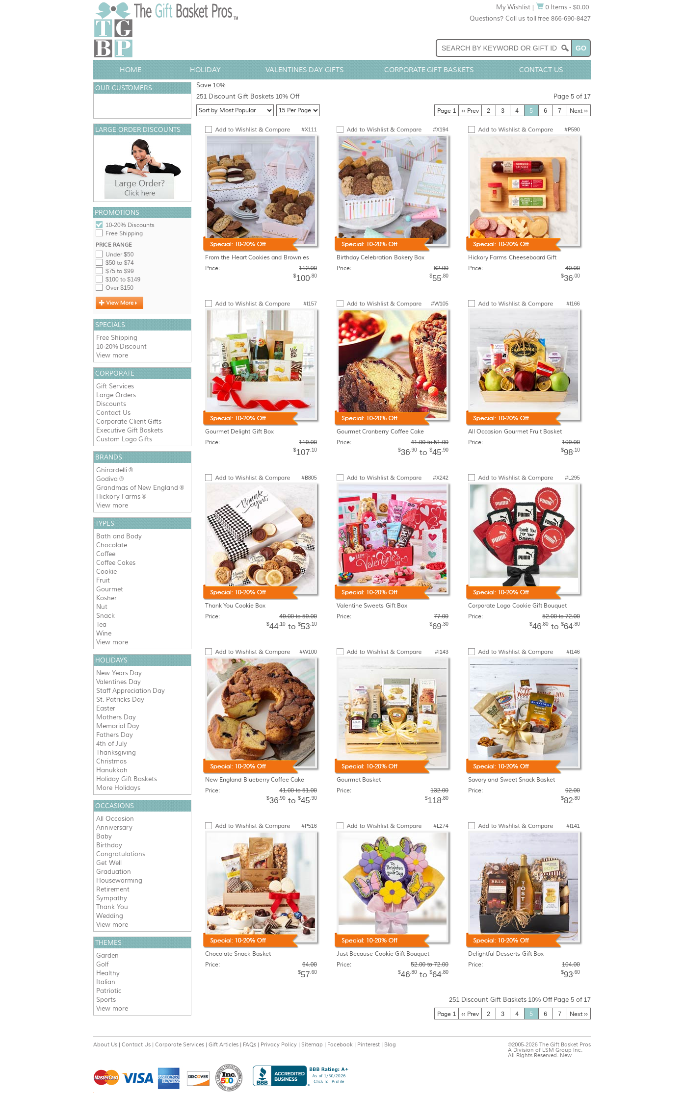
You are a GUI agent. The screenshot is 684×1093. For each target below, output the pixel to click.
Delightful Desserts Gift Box (506, 953)
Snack (105, 615)
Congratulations (120, 854)
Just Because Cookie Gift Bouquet (383, 953)
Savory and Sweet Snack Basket (511, 779)
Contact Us (541, 70)
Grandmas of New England (137, 487)
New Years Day (119, 673)
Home (130, 70)
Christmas (111, 761)
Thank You (112, 907)
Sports (106, 999)
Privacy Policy (279, 1044)
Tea (101, 624)
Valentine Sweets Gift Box (372, 605)
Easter (105, 708)
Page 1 (446, 110)
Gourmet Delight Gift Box (239, 431)
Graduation (113, 871)
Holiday (205, 70)
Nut (101, 606)
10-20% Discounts (130, 225)
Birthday (109, 845)
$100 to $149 (122, 279)
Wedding (109, 915)
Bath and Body (119, 536)
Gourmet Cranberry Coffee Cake (380, 431)
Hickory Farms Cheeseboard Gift (512, 257)
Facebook (340, 1044)
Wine (103, 633)
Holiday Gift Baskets (126, 779)
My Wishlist (513, 7)
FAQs (249, 1044)
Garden (107, 955)
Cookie (106, 571)
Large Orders (116, 395)
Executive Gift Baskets (129, 430)
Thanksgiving (116, 752)
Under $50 (119, 254)
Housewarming (119, 880)
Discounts (111, 403)
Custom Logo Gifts (124, 439)
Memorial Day (117, 726)
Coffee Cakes (115, 562)
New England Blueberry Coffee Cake (254, 779)
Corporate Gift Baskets (429, 70)
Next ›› (579, 110)
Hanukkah (112, 770)
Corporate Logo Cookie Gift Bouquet (517, 605)
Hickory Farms (118, 496)
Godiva (107, 479)
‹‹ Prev (469, 110)
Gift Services (115, 386)
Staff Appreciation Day (130, 690)
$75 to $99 (119, 271)
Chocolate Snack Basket (238, 953)
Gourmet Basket (359, 779)
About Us (105, 1044)
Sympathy (111, 898)
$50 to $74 (119, 262)
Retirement (113, 889)
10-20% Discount (121, 346)
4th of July (111, 743)
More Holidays (118, 787)
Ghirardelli (111, 470)
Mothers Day (116, 717)
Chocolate (111, 545)
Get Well (109, 862)
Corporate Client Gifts (128, 421)
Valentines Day (118, 682)
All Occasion (115, 818)
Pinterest (368, 1044)
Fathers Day (114, 734)
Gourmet (109, 589)
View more (112, 355)
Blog (390, 1044)
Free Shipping (124, 233)
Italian (105, 982)
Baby (104, 836)
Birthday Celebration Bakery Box (380, 257)
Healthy (108, 973)
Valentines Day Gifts (304, 70)
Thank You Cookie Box (235, 605)
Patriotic (109, 990)
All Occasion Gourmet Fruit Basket (515, 431)
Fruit (103, 580)
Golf (102, 964)
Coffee (105, 554)
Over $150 (119, 287)
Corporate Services (179, 1044)
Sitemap (312, 1044)
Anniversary (114, 827)
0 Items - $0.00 (562, 7)
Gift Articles (223, 1044)
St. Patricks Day (120, 699)
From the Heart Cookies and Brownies (257, 257)
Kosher (106, 598)
